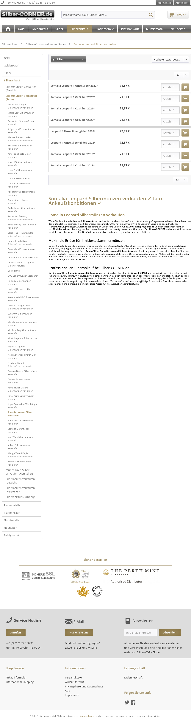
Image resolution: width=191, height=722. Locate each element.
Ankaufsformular (16, 677)
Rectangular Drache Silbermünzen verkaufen (20, 389)
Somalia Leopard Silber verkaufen (20, 414)
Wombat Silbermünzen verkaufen (19, 463)
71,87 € (125, 85)
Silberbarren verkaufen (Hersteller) (20, 489)
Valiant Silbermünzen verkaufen (19, 447)
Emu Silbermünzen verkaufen (23, 275)
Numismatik (11, 520)
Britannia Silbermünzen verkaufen (20, 147)
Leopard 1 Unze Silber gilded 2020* (73, 131)
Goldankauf (11, 65)
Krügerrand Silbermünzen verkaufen (21, 131)
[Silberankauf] (79, 28)
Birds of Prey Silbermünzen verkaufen (22, 226)
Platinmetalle (12, 505)
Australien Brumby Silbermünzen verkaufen (20, 218)
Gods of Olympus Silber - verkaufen (20, 290)
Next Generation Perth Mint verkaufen (22, 356)
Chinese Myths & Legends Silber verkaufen (21, 264)
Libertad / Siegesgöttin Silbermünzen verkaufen (20, 307)
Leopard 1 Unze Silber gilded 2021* (73, 142)
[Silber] (59, 28)
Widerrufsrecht (74, 682)
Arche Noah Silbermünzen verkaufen (21, 210)
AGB (67, 690)
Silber (7, 73)
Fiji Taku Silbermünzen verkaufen (19, 282)
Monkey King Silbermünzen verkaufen (22, 332)
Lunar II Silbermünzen (19, 178)
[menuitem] (108, 16)
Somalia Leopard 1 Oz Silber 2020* (73, 120)
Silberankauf (12, 80)
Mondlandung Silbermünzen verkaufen (22, 323)
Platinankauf (12, 513)
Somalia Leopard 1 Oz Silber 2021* (73, 108)
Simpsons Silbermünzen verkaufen (20, 422)
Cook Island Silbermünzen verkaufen (21, 251)
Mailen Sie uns (79, 632)
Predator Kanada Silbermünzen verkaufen (20, 364)
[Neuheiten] (178, 28)
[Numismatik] (155, 28)
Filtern (59, 59)
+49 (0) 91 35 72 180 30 (41, 2)
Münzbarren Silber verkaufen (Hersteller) (19, 471)
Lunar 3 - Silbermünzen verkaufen (20, 172)
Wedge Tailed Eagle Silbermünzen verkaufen (20, 455)
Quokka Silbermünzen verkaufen (19, 381)
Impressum (72, 695)
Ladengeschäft (133, 677)
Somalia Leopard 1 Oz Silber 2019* (73, 154)
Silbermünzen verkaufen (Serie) (21, 97)
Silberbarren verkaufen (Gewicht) (20, 480)
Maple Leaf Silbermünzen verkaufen (21, 114)
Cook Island (14, 270)
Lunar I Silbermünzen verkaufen (19, 185)
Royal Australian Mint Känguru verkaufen (23, 405)
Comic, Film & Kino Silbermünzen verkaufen (20, 242)
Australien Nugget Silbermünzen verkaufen (20, 106)
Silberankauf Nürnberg (20, 497)
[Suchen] (151, 14)
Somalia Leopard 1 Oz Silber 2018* (73, 165)
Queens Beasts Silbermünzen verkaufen (23, 373)
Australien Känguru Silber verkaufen (21, 122)
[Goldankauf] (40, 28)
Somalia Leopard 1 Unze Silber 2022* (74, 85)
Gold (7, 58)
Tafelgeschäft (12, 535)
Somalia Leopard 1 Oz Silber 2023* (73, 97)
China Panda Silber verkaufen (23, 257)
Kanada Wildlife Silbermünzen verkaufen (23, 299)
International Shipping (20, 682)
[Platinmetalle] (104, 28)
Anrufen (15, 632)
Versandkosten (74, 677)
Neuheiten (10, 527)
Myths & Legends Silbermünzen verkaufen (20, 348)
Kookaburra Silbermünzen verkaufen (21, 193)
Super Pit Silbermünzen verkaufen (20, 163)
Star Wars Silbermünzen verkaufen (20, 438)
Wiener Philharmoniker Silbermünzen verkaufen (20, 139)
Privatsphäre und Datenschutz (84, 686)
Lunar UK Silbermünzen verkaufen (20, 315)
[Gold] (21, 28)
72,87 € (125, 131)
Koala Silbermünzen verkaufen (18, 201)
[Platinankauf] (130, 28)
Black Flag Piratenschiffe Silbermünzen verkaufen (20, 234)
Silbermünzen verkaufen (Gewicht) (21, 88)
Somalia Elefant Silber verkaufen (19, 430)
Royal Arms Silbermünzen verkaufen (21, 397)
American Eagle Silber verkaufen (19, 155)
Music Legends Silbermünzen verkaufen (23, 340)
